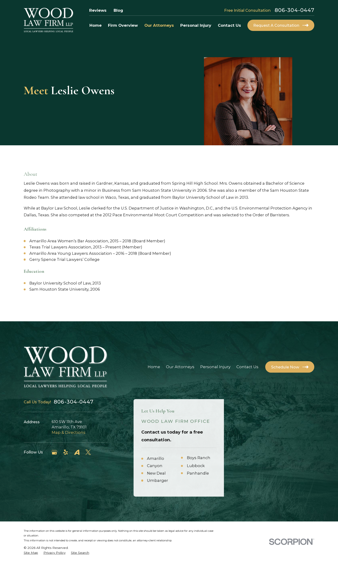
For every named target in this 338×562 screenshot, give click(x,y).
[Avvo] (77, 452)
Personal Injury (215, 366)
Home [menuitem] (95, 25)
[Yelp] (65, 452)
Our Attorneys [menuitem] (159, 25)
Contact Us (247, 366)
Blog (118, 10)
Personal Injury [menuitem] (195, 25)
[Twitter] (88, 452)
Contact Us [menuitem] (229, 25)
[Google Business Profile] (54, 452)
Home (154, 366)
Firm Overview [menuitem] (123, 25)
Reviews (98, 10)
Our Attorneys (180, 366)
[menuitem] (31, 553)
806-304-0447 (294, 10)
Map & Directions (68, 432)
